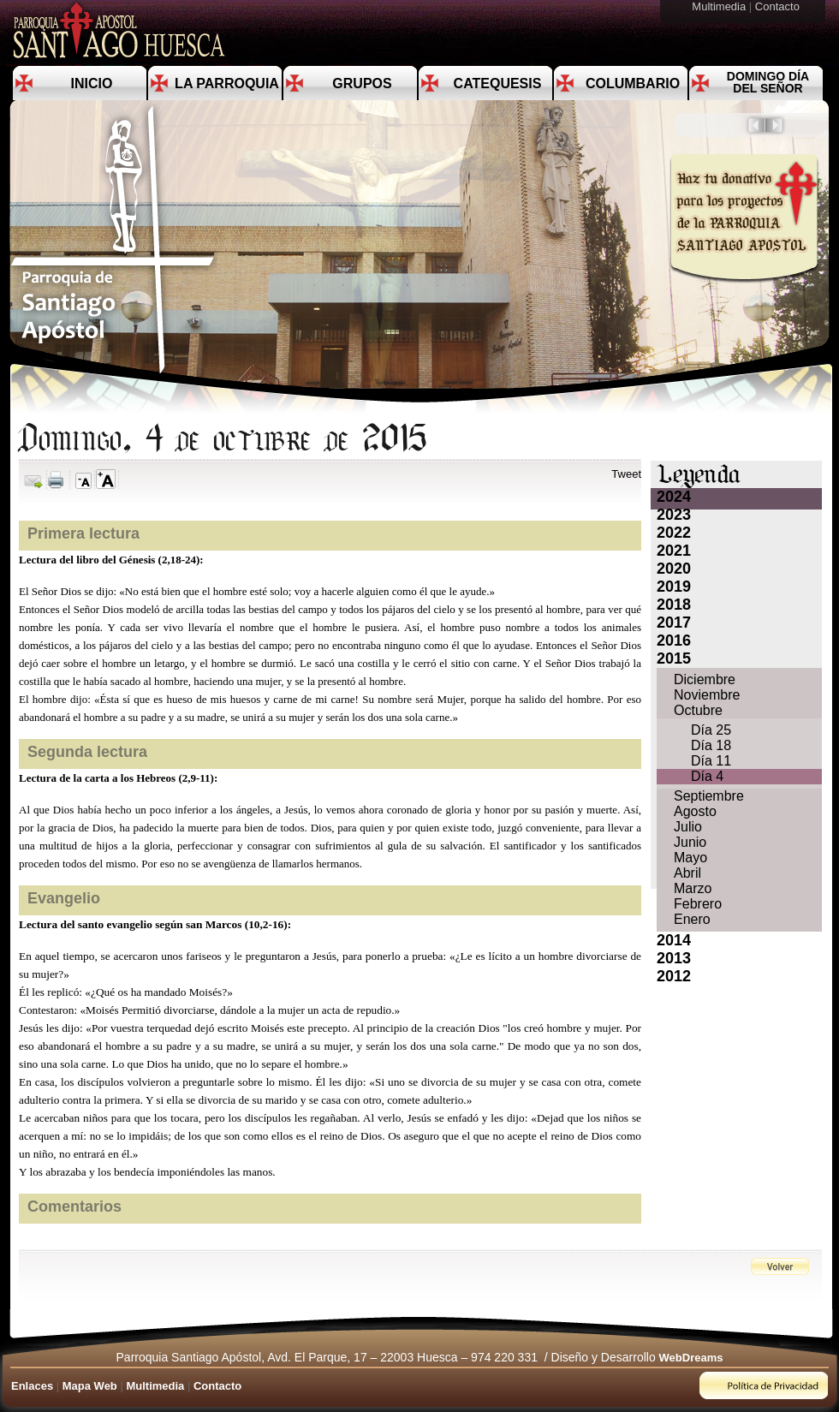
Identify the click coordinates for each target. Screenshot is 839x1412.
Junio (690, 842)
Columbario (633, 83)
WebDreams (691, 1357)
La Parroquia (227, 83)
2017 (674, 622)
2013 (674, 958)
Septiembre (709, 796)
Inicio (92, 83)
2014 (674, 940)
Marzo (692, 888)
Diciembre (704, 679)
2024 (674, 496)
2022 (674, 532)
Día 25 (711, 730)
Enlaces (32, 1385)
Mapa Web (89, 1385)
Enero (692, 919)
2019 (674, 586)
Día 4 (707, 776)
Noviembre (707, 695)
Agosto (695, 811)
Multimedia (720, 6)
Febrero (698, 904)
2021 (674, 550)
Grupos (361, 83)
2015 (674, 658)
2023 (674, 514)
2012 (674, 976)
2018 (674, 604)
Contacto (779, 6)
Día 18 (711, 745)
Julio (688, 826)
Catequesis (498, 83)
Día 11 (711, 761)
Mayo (690, 857)
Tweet (626, 474)
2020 (674, 568)
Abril (687, 873)
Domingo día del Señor (768, 82)
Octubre (698, 710)
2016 (674, 640)
